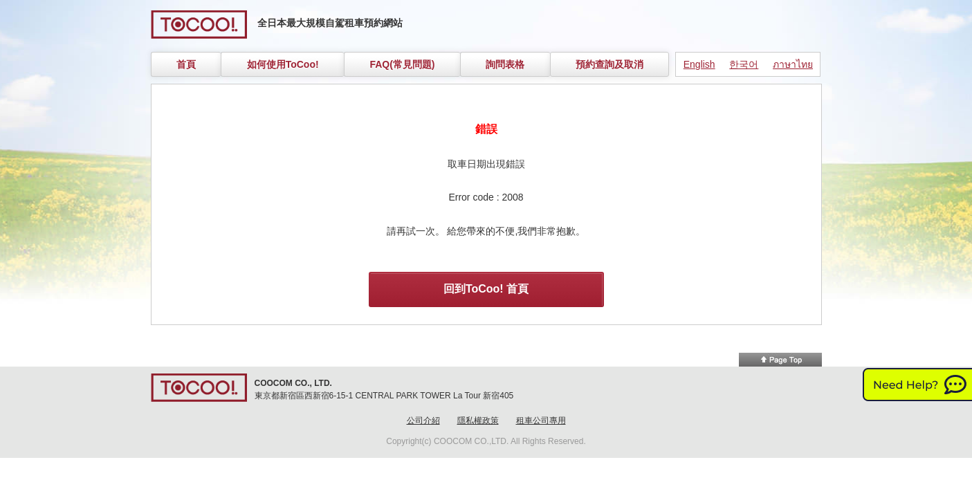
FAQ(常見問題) (401, 64)
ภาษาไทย (793, 64)
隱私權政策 (478, 420)
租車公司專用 (541, 420)
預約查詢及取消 (609, 64)
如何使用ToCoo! (283, 64)
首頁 (186, 64)
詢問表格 (505, 64)
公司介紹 (423, 420)
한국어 (743, 64)
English (699, 64)
